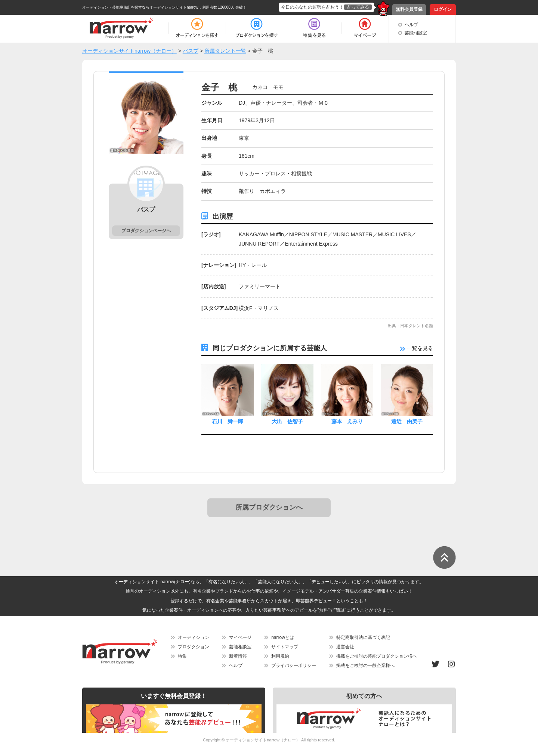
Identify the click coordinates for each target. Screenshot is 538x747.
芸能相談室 (416, 33)
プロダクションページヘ (146, 230)
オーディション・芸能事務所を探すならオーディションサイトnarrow (140, 7)
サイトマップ (284, 646)
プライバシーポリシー (293, 665)
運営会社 (345, 646)
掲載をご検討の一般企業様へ (365, 665)
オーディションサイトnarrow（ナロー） (263, 740)
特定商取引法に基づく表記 (363, 637)
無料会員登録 (409, 9)
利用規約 (280, 656)
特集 (182, 656)
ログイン (443, 9)
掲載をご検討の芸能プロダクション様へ (376, 656)
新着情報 (238, 656)
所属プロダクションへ (269, 507)
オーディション (193, 637)
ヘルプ (411, 24)
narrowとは (282, 637)
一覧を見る (416, 348)
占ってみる (358, 7)
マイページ (240, 637)
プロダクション (193, 646)
